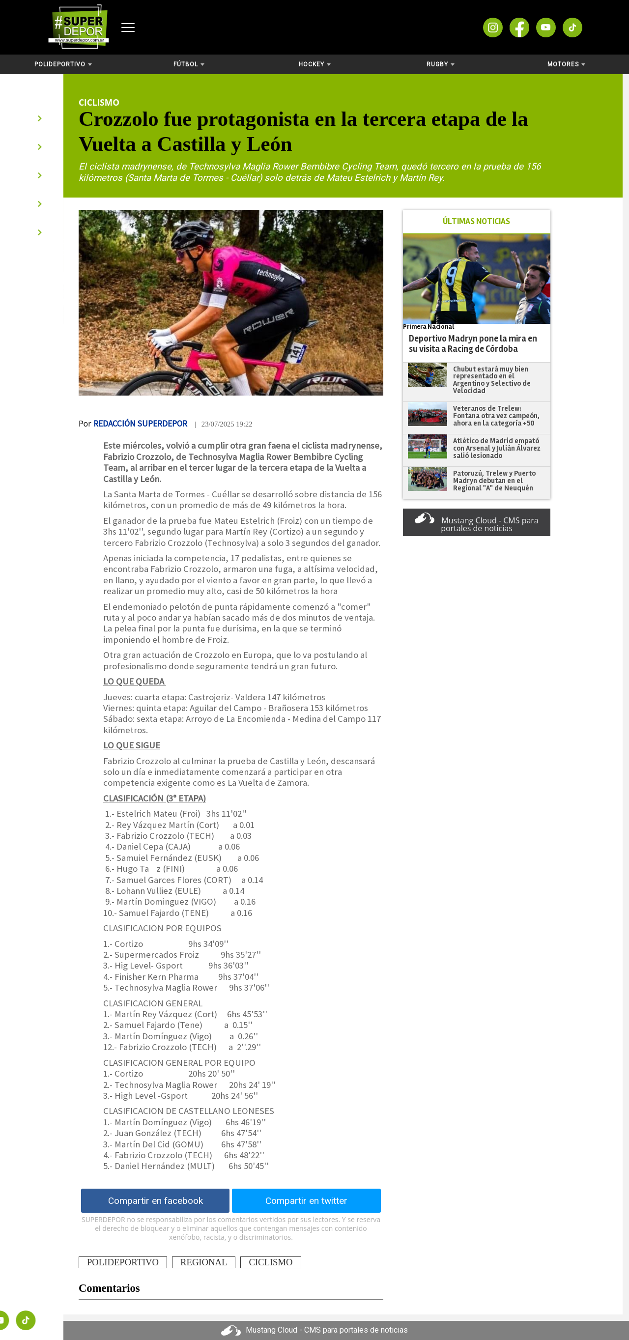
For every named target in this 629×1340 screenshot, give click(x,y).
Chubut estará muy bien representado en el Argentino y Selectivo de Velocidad (492, 380)
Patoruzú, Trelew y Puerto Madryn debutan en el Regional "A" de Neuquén (494, 480)
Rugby (441, 64)
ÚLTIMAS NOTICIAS (476, 221)
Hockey (315, 64)
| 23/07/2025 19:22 (224, 424)
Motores (566, 64)
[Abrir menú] (128, 27)
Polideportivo (63, 64)
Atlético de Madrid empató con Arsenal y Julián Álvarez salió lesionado (497, 447)
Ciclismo (99, 102)
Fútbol (188, 64)
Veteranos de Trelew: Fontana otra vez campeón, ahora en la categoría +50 (496, 415)
